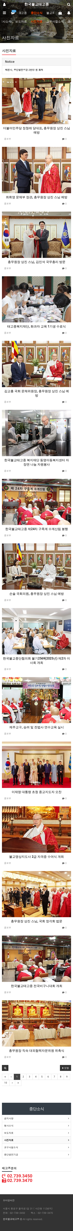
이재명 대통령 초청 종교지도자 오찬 (37, 792)
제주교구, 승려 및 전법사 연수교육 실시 (36, 727)
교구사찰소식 (55, 21)
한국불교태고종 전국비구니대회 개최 (36, 986)
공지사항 (8, 1118)
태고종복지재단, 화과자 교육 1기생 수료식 (36, 326)
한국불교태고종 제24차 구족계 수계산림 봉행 (36, 529)
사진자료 (36, 21)
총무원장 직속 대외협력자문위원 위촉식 (36, 1050)
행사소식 (8, 1125)
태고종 (22, 13)
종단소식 (36, 13)
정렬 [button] (65, 1067)
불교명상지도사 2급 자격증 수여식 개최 (36, 857)
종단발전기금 (11, 1154)
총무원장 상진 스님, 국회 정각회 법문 (36, 921)
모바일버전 (9, 1200)
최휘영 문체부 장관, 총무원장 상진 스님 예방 (36, 197)
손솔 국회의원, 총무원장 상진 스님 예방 (36, 594)
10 (5, 1082)
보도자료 (21, 21)
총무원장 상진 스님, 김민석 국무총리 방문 (36, 262)
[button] (5, 1068)
